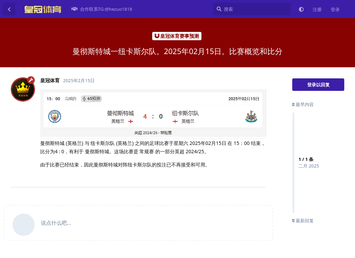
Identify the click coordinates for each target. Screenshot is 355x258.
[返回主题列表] (9, 9)
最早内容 (303, 104)
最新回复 (303, 220)
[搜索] (252, 9)
